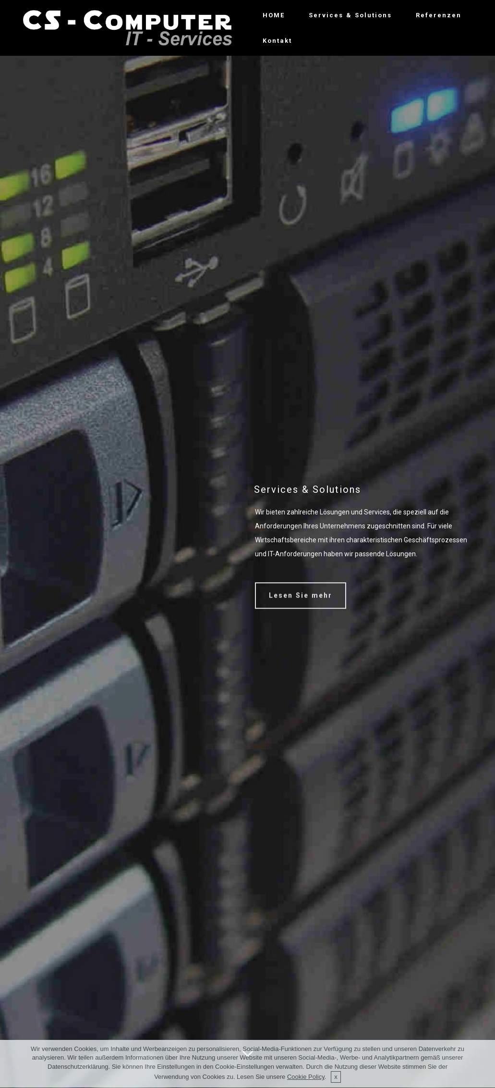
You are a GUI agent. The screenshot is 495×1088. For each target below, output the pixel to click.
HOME (274, 15)
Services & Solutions (350, 15)
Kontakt (277, 40)
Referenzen (438, 15)
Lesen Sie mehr (300, 601)
